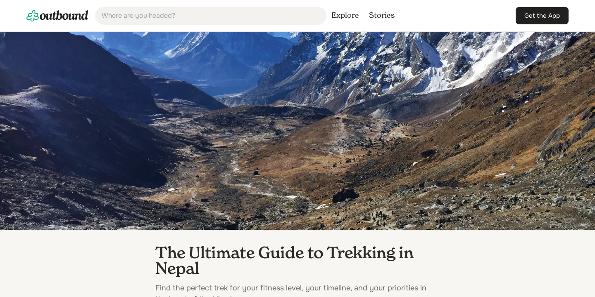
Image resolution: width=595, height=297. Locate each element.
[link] (57, 16)
